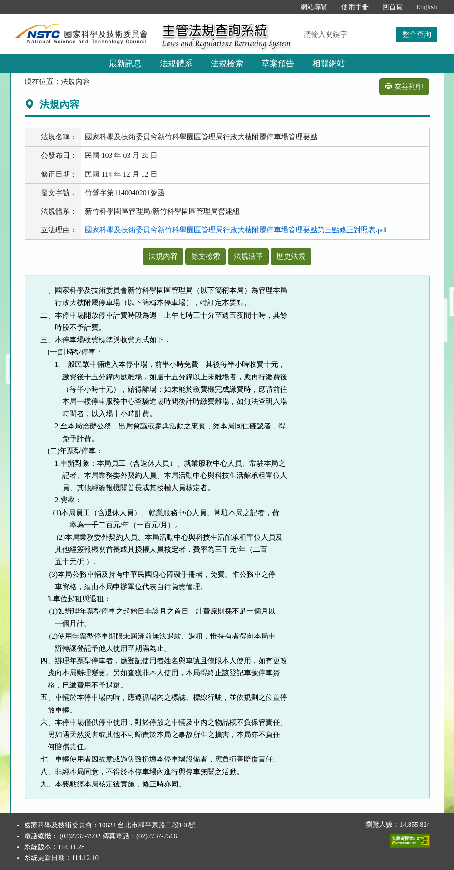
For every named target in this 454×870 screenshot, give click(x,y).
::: (284, 6)
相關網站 (328, 63)
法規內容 (163, 256)
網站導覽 (314, 6)
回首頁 (392, 6)
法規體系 (176, 63)
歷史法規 (291, 256)
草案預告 (278, 63)
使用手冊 (355, 6)
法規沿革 (248, 256)
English (426, 6)
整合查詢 (416, 34)
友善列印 (404, 86)
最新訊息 (125, 63)
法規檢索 (227, 63)
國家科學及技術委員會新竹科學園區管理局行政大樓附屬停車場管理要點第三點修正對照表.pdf (236, 230)
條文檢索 (205, 256)
